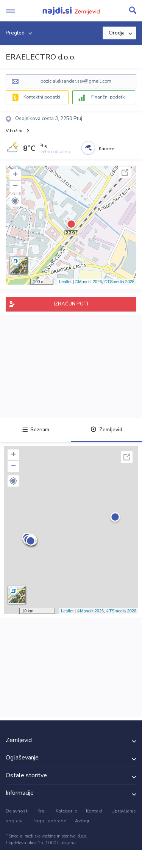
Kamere (106, 149)
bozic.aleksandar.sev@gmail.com (76, 81)
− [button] (15, 186)
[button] (15, 201)
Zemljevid (106, 429)
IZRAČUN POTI (71, 304)
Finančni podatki (108, 97)
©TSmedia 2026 (119, 281)
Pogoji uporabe (49, 821)
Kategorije (66, 811)
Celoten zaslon (125, 172)
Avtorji (82, 821)
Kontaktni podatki (41, 97)
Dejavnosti (17, 811)
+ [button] (15, 175)
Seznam (35, 429)
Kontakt (94, 811)
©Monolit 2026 (88, 281)
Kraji (42, 811)
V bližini (14, 131)
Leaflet (65, 281)
